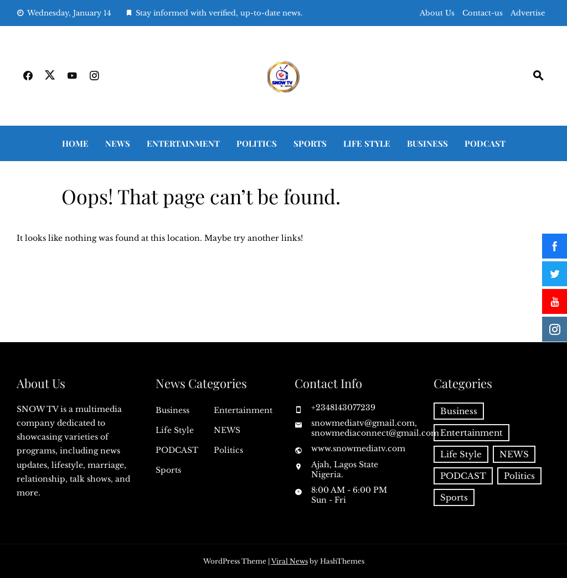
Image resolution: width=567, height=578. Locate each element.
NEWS (117, 143)
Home (75, 143)
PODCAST (485, 143)
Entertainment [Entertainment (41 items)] (471, 432)
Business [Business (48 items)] (458, 411)
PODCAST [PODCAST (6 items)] (463, 476)
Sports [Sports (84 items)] (454, 497)
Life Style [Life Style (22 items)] (461, 454)
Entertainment (183, 143)
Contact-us (482, 13)
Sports (310, 143)
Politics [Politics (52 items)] (519, 476)
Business (427, 143)
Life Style (366, 143)
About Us (437, 13)
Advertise (528, 13)
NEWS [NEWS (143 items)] (514, 454)
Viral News (289, 561)
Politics (256, 143)
